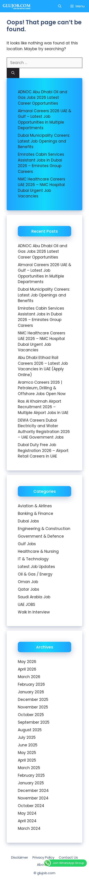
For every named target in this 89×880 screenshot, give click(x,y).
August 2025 (30, 730)
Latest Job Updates (36, 566)
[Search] (13, 73)
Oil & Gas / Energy (35, 574)
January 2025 (31, 783)
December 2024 (33, 790)
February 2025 (31, 775)
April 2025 (27, 760)
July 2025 (27, 737)
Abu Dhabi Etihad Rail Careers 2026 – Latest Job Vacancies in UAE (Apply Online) (43, 366)
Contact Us (68, 857)
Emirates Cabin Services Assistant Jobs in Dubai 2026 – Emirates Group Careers (41, 163)
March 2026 (29, 676)
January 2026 (31, 692)
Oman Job (28, 581)
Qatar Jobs (28, 589)
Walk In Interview (34, 612)
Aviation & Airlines (35, 506)
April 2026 (27, 669)
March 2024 (29, 828)
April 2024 (27, 821)
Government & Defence (41, 536)
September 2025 (33, 722)
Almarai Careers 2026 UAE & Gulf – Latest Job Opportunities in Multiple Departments (44, 119)
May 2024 (27, 813)
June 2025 (27, 745)
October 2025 (31, 714)
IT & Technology (33, 559)
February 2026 (31, 684)
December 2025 (33, 699)
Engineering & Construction (44, 528)
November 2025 (33, 707)
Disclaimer (19, 857)
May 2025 (27, 752)
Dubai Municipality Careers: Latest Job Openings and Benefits (44, 141)
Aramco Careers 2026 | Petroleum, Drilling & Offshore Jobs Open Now (42, 388)
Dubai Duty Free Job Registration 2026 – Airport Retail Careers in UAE (43, 450)
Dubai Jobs (28, 521)
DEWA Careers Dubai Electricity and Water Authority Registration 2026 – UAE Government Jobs (44, 429)
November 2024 (33, 798)
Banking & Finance (35, 513)
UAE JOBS (26, 604)
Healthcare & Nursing (38, 551)
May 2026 (27, 661)
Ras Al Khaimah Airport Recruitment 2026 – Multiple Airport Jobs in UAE (43, 407)
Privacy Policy (43, 857)
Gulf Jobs (27, 544)
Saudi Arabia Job (34, 597)
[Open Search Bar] (60, 6)
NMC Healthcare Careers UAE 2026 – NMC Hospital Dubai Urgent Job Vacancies (41, 187)
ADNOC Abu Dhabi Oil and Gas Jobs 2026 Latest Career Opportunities (42, 97)
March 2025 (29, 767)
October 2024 (31, 805)
